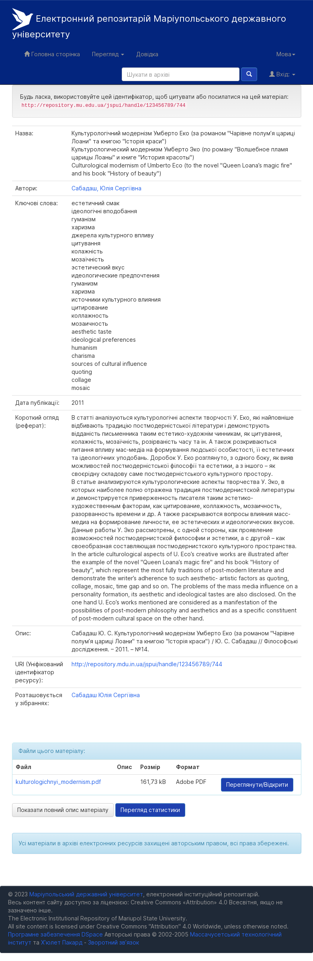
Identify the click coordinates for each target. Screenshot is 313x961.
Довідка (147, 54)
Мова (285, 54)
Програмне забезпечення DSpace (55, 934)
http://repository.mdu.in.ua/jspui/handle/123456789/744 (147, 664)
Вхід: (282, 74)
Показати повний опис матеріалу (62, 809)
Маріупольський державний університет (86, 894)
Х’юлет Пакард (61, 942)
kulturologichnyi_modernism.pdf (58, 781)
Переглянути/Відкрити (257, 784)
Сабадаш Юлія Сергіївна (106, 695)
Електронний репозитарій (149, 23)
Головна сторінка (52, 54)
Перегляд (108, 54)
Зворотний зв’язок (113, 942)
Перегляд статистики (150, 809)
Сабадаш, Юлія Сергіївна (106, 188)
